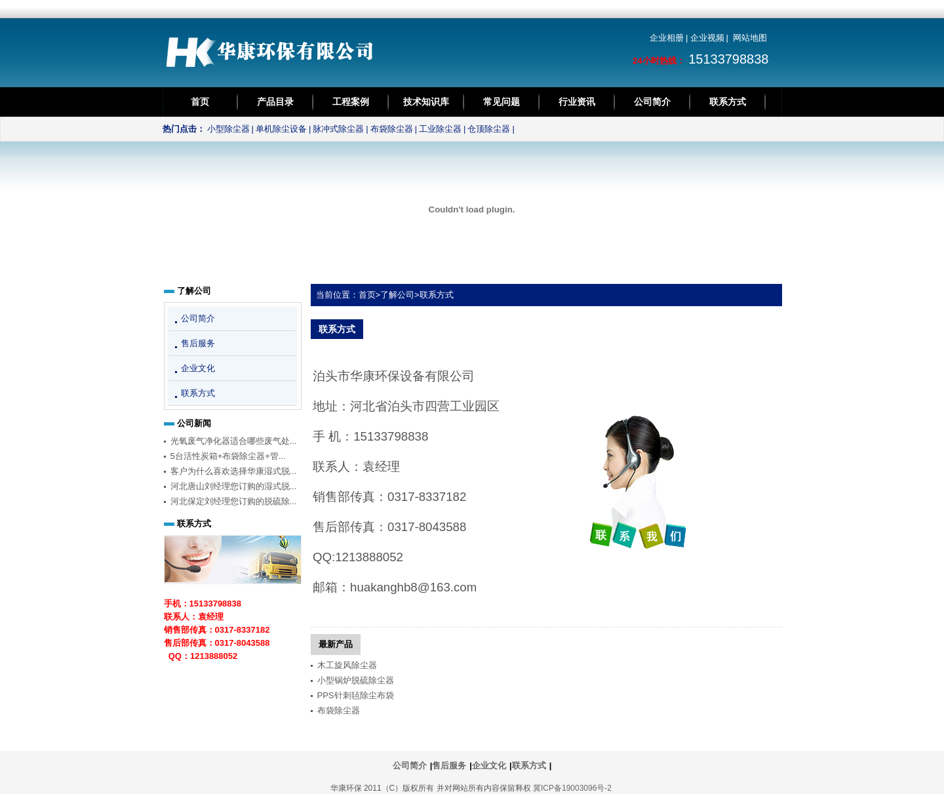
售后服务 (198, 343)
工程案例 (350, 101)
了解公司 (397, 295)
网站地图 (750, 38)
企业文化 (198, 368)
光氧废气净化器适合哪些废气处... (233, 441)
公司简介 (652, 101)
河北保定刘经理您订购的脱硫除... (233, 501)
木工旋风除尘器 (347, 665)
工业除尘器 (440, 129)
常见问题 (501, 101)
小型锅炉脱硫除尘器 (355, 680)
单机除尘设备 (281, 129)
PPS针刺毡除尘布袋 (355, 695)
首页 (200, 101)
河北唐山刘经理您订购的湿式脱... (233, 486)
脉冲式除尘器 (338, 129)
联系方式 (727, 101)
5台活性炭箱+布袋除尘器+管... (228, 456)
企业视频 (707, 38)
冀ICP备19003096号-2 (572, 788)
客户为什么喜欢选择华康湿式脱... (233, 471)
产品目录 (275, 101)
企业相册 (667, 38)
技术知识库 (426, 101)
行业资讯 (577, 101)
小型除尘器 (228, 129)
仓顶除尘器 (488, 129)
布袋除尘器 (391, 129)
